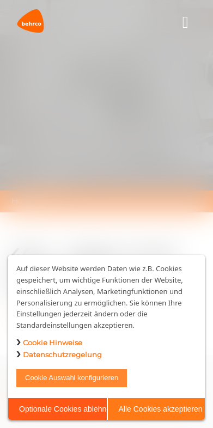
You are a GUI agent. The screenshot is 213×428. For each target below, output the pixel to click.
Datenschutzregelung (62, 354)
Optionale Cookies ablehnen (63, 409)
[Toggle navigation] (185, 23)
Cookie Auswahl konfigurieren (71, 378)
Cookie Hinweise (52, 342)
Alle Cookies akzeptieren (161, 409)
